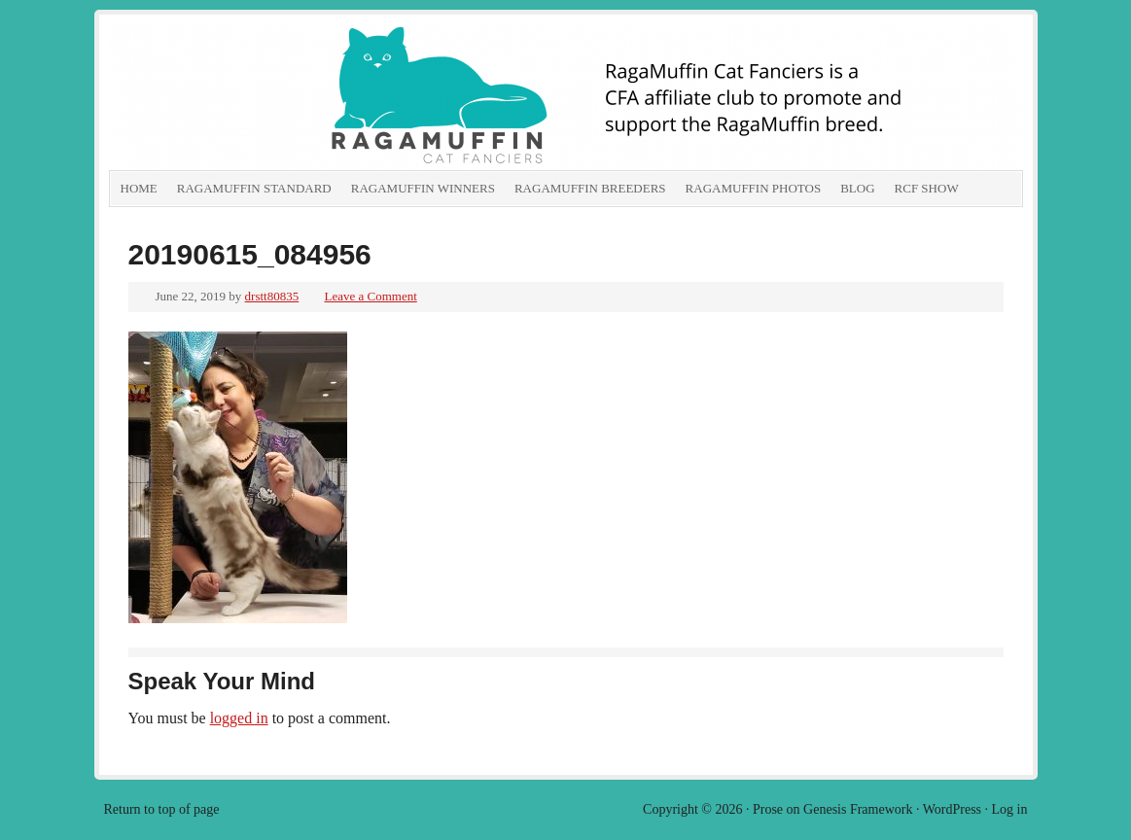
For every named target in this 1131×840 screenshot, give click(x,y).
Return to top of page (162, 809)
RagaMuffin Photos (754, 188)
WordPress (952, 809)
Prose (768, 809)
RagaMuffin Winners (423, 188)
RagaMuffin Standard (254, 188)
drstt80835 (272, 296)
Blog (857, 188)
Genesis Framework (857, 809)
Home (139, 188)
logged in (239, 718)
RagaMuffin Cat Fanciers (328, 97)
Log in (1010, 809)
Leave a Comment (370, 296)
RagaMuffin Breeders (590, 188)
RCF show (927, 188)
